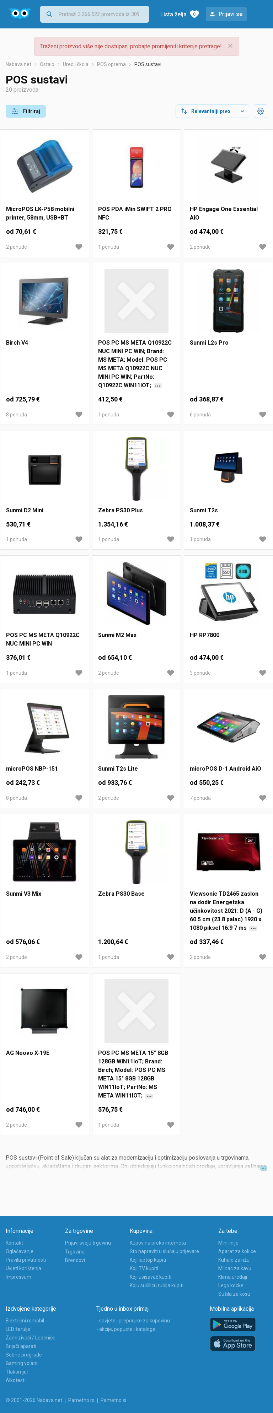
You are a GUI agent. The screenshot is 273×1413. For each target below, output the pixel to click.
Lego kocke (230, 1285)
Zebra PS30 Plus (120, 510)
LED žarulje (18, 1329)
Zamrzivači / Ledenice (30, 1338)
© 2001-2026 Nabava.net (34, 1400)
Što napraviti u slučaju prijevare (164, 1251)
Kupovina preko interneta (158, 1243)
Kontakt (14, 1243)
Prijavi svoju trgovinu (88, 1243)
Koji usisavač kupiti (150, 1277)
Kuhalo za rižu (234, 1260)
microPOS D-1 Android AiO (225, 768)
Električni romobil (25, 1320)
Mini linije (228, 1243)
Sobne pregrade (24, 1355)
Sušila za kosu (234, 1294)
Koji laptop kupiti (148, 1260)
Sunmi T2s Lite (118, 768)
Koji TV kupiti (144, 1268)
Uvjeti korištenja (23, 1268)
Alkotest (15, 1380)
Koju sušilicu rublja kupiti (156, 1285)
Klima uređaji (232, 1277)
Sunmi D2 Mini (24, 510)
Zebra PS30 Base (121, 893)
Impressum (18, 1277)
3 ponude (200, 673)
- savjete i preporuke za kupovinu (133, 1320)
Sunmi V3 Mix (23, 893)
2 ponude (16, 247)
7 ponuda (200, 798)
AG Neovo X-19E (27, 1053)
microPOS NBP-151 (32, 768)
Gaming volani (21, 1363)
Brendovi (75, 1260)
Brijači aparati (21, 1346)
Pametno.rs (81, 1400)
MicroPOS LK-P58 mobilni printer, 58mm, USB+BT (40, 213)
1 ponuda (108, 247)
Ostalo (47, 64)
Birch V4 (17, 342)
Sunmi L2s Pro (209, 342)
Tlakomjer (17, 1372)
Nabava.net (18, 64)
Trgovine (75, 1252)
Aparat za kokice (237, 1251)
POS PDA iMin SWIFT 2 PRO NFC (135, 213)
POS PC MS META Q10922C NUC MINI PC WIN (43, 639)
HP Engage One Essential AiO (224, 213)
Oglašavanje (19, 1251)
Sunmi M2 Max (117, 635)
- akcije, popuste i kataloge (125, 1329)
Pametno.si (113, 1400)
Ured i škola (76, 64)
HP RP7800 (204, 635)
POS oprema (111, 64)
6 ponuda (200, 414)
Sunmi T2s (204, 510)
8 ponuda (16, 414)
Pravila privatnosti (26, 1260)
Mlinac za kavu (234, 1268)
